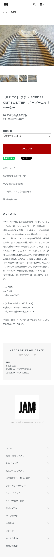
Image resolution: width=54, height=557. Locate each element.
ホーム (5, 12)
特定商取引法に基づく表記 (15, 176)
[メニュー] (49, 4)
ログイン (10, 531)
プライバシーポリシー (16, 486)
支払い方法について (15, 471)
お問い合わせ (12, 546)
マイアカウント (13, 516)
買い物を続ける (10, 199)
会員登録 (10, 523)
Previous (3, 45)
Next (51, 45)
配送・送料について (15, 455)
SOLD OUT (27, 149)
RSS (8, 508)
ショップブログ (13, 493)
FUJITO (13, 12)
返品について (9, 168)
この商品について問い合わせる (17, 191)
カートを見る (12, 538)
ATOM (14, 508)
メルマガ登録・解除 (15, 501)
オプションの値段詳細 (13, 184)
